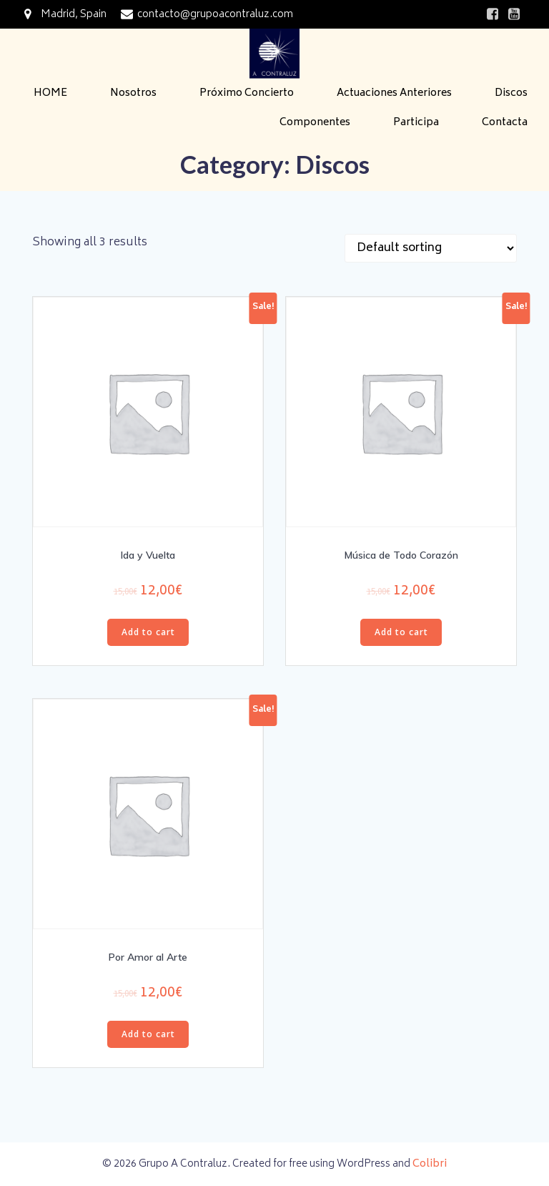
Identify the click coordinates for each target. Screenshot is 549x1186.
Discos (511, 93)
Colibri (429, 1164)
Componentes (315, 122)
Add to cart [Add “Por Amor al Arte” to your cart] (148, 1034)
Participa (416, 122)
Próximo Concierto (246, 93)
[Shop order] (431, 248)
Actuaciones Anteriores (394, 93)
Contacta (505, 122)
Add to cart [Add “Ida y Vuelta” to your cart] (148, 632)
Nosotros (133, 93)
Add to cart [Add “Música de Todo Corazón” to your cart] (401, 632)
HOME (50, 93)
